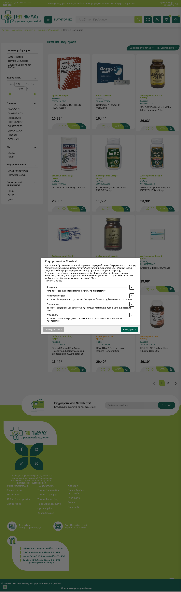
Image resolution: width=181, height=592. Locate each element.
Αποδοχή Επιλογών (53, 329)
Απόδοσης (52, 315)
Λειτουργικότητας (56, 296)
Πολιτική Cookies (53, 281)
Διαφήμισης (53, 304)
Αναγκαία (52, 287)
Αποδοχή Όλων (129, 329)
